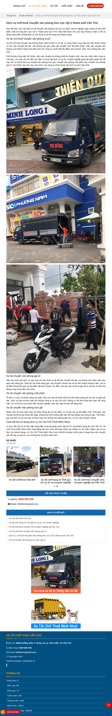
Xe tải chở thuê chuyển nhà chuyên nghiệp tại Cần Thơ (89, 481)
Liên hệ (80, 6)
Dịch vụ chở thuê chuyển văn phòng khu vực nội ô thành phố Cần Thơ (41, 535)
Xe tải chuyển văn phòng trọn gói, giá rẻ (27, 540)
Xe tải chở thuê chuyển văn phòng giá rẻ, (28, 531)
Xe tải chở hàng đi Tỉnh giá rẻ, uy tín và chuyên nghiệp (56, 481)
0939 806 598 (12, 712)
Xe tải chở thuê (38, 6)
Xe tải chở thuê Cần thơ (22, 479)
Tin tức (54, 6)
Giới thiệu (67, 6)
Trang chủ (19, 6)
